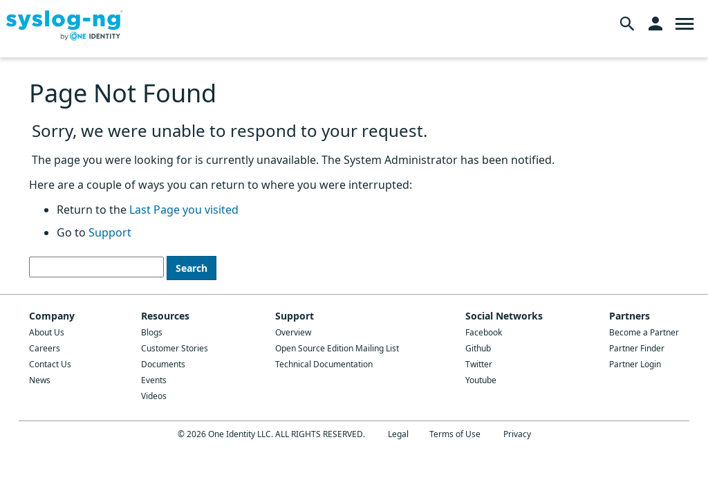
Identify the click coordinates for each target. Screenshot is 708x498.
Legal (398, 434)
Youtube (480, 380)
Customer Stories (174, 348)
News (39, 380)
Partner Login (635, 364)
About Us (46, 332)
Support (109, 232)
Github (478, 348)
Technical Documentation (324, 364)
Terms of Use (455, 434)
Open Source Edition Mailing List (337, 348)
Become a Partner (644, 332)
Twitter (478, 364)
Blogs (151, 332)
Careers (44, 348)
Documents (163, 364)
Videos (154, 396)
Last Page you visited (184, 209)
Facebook (483, 332)
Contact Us (50, 364)
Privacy (517, 434)
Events (154, 380)
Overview (293, 332)
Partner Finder (636, 348)
